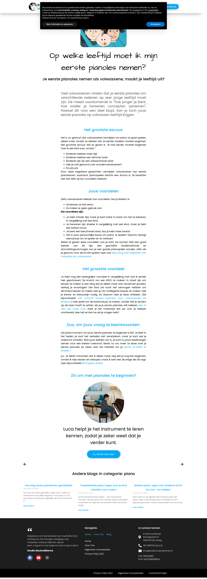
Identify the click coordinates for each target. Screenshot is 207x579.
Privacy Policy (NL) (94, 553)
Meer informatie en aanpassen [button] (59, 24)
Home (88, 534)
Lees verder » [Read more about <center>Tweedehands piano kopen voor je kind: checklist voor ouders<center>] (84, 510)
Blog (107, 534)
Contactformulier (158, 574)
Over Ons (98, 534)
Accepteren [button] (155, 24)
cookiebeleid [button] (153, 10)
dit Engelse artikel (92, 363)
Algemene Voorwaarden (97, 549)
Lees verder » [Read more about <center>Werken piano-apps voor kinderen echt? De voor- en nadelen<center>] (138, 510)
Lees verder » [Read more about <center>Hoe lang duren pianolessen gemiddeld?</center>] (31, 506)
